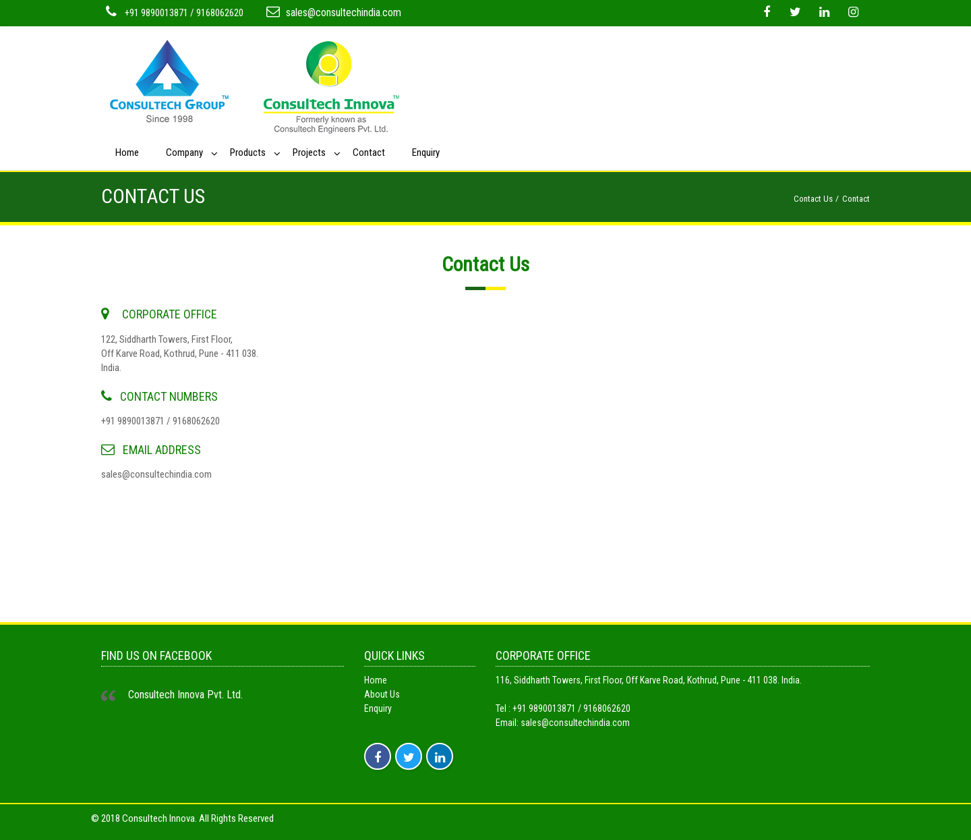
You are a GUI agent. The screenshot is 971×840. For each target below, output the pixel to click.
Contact (369, 152)
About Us (382, 694)
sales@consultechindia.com (343, 12)
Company (184, 152)
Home (127, 152)
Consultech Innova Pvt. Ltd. (185, 694)
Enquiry (426, 152)
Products (248, 152)
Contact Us (813, 199)
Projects (309, 152)
